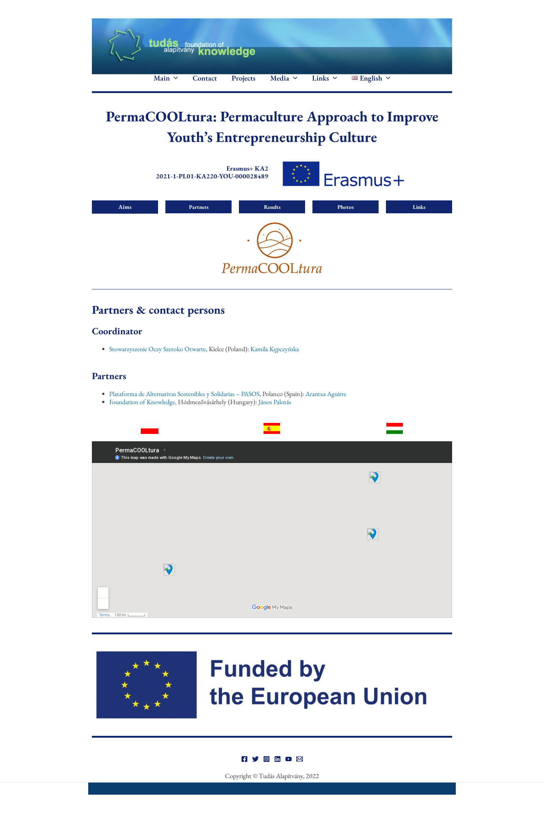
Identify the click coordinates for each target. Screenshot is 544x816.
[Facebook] (244, 770)
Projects (243, 84)
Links (324, 84)
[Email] (299, 770)
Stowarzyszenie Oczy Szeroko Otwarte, (158, 360)
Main (166, 84)
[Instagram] (266, 770)
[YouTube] (288, 770)
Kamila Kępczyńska (275, 360)
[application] (174, 84)
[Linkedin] (277, 770)
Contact (205, 84)
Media (283, 84)
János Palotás (276, 413)
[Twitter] (255, 770)
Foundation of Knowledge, (143, 413)
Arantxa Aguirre (326, 404)
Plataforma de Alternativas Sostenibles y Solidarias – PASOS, (185, 404)
